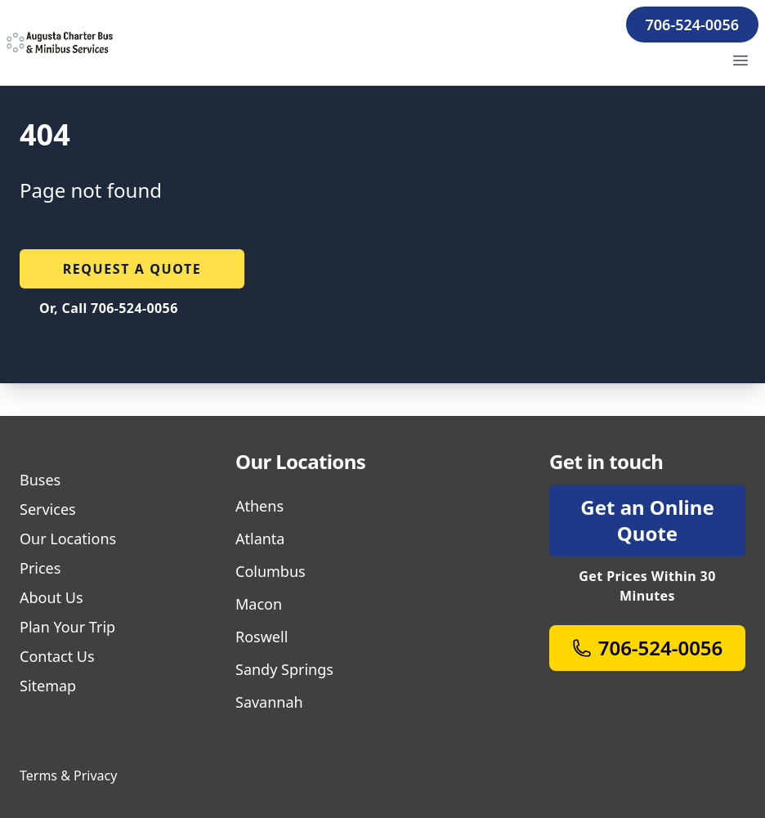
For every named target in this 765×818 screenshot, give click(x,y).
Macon (258, 604)
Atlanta (259, 538)
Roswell (261, 636)
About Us (51, 597)
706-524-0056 (692, 24)
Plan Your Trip (67, 627)
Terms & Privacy (68, 775)
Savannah (269, 702)
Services (48, 509)
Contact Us (57, 656)
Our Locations (68, 538)
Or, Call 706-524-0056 (108, 308)
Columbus (270, 571)
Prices (40, 568)
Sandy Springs (284, 669)
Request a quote (132, 269)
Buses (40, 479)
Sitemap (48, 685)
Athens (259, 506)
